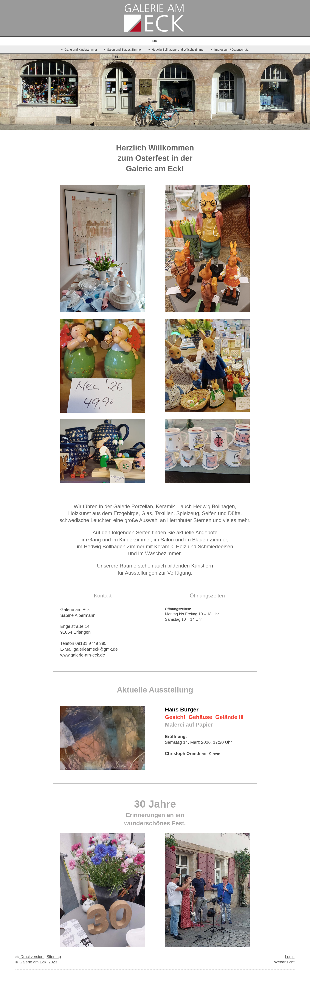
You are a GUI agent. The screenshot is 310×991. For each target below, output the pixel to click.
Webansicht (284, 962)
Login (289, 957)
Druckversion (30, 957)
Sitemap (53, 957)
